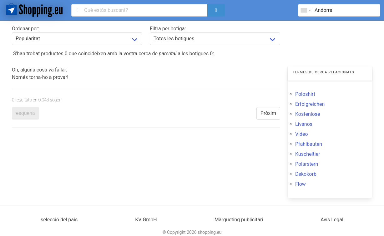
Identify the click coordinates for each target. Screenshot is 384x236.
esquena (25, 113)
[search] (216, 10)
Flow (300, 184)
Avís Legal (332, 220)
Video (301, 134)
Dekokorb (305, 174)
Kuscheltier (307, 154)
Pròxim (268, 113)
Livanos (303, 124)
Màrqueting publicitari (239, 220)
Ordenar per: (25, 29)
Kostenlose (307, 114)
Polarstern (306, 164)
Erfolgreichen (310, 104)
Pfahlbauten (308, 144)
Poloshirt (305, 94)
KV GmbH (146, 220)
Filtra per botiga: (168, 29)
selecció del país (59, 220)
